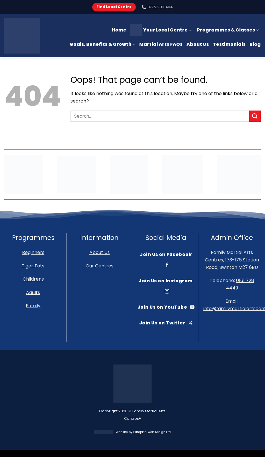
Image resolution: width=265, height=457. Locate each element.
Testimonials (229, 44)
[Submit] (255, 116)
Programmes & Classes (228, 30)
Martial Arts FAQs (160, 44)
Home (119, 30)
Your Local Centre (160, 30)
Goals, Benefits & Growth (102, 44)
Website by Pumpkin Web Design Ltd (143, 432)
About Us (198, 44)
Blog (255, 44)
